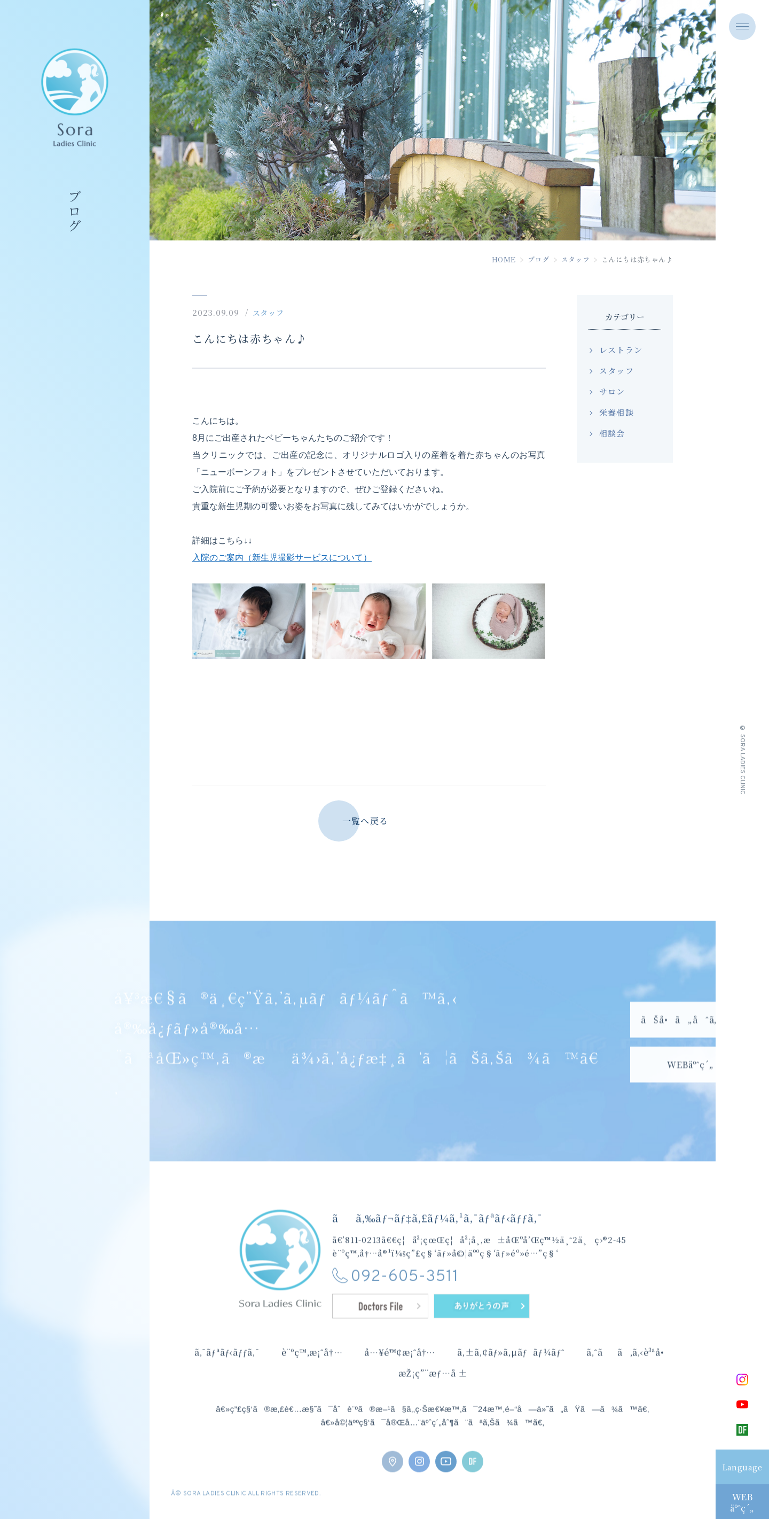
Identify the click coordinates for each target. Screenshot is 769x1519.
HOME (504, 259)
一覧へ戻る (365, 821)
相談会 (612, 433)
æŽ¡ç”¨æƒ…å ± (433, 1389)
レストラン (620, 349)
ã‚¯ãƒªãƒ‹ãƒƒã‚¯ (227, 1368)
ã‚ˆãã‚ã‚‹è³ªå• (629, 1368)
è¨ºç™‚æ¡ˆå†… (312, 1368)
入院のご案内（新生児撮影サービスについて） (282, 557)
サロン (612, 391)
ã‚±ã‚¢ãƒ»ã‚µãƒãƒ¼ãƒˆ (510, 1368)
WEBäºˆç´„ (742, 1502)
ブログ (538, 259)
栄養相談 (616, 412)
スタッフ (575, 259)
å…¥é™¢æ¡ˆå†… (399, 1368)
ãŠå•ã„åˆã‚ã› (691, 1052)
